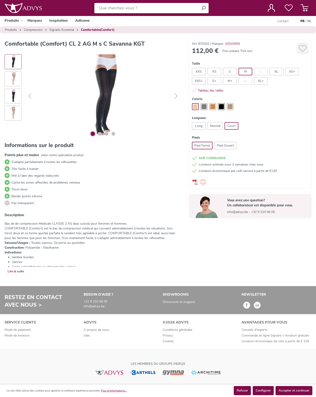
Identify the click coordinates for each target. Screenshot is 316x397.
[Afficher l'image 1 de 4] (93, 134)
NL (309, 21)
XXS (199, 71)
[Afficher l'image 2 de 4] (99, 134)
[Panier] (304, 8)
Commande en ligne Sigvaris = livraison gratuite (275, 335)
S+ (214, 81)
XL (276, 71)
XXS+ (199, 81)
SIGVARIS (232, 44)
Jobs (87, 335)
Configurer (263, 390)
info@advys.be (238, 212)
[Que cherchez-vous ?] (146, 8)
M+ (230, 81)
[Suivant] (176, 96)
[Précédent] (29, 96)
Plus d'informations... (114, 390)
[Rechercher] (203, 8)
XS (214, 71)
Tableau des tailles (207, 90)
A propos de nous (96, 330)
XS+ (292, 71)
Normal (215, 126)
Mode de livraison (17, 335)
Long (198, 126)
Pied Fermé (202, 145)
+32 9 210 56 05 (263, 212)
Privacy (168, 335)
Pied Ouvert (225, 145)
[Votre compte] (271, 8)
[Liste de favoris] (289, 8)
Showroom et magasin (179, 302)
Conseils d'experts (255, 330)
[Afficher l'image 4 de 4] (113, 134)
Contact (283, 21)
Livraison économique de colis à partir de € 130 (275, 341)
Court (231, 126)
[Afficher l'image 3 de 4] (106, 134)
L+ (245, 81)
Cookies (168, 341)
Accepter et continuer (294, 390)
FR (302, 21)
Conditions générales (177, 330)
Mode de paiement (18, 330)
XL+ (261, 81)
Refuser (242, 390)
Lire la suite (16, 271)
